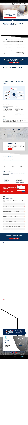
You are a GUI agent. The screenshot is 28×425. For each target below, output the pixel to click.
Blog (25, 3)
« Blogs (4, 301)
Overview (6, 21)
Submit (24, 193)
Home (12, 3)
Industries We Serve (19, 21)
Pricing (15, 21)
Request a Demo (18, 1)
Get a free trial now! (14, 64)
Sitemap (10, 358)
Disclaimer (12, 358)
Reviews (9, 358)
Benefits (9, 21)
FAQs (15, 22)
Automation (23, 3)
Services (17, 3)
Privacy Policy (15, 358)
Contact (13, 4)
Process (12, 21)
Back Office (20, 3)
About (14, 3)
